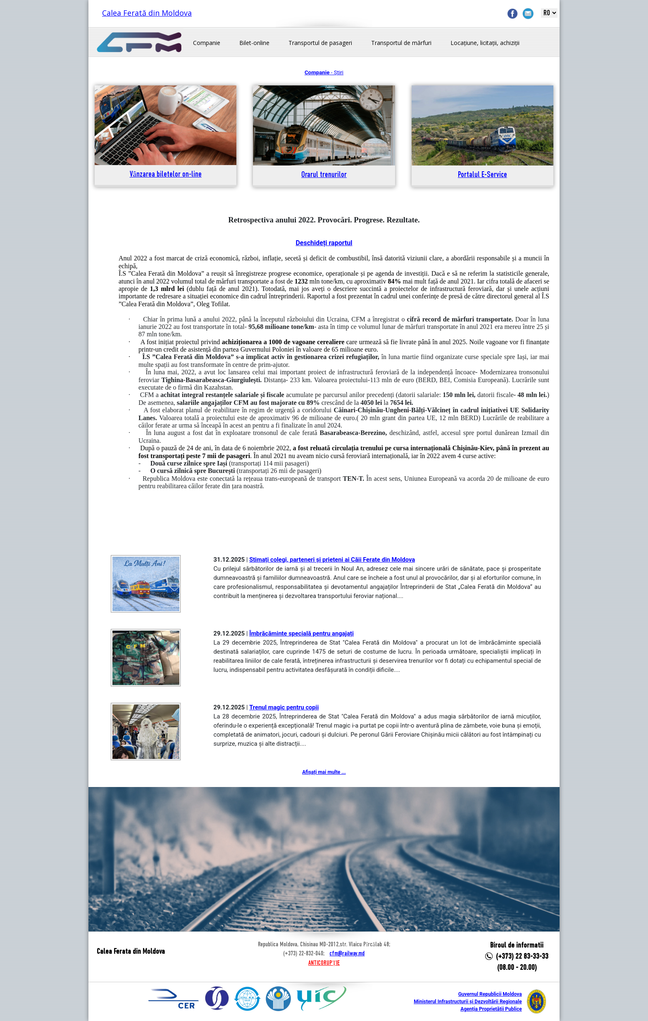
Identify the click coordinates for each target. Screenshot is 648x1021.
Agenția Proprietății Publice (491, 1009)
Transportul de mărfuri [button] (401, 43)
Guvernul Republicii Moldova (490, 994)
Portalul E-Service (482, 175)
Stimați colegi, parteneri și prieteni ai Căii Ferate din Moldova (332, 559)
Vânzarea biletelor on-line (166, 174)
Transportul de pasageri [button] (320, 43)
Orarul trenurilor (324, 175)
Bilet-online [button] (254, 43)
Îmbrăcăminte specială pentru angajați (301, 633)
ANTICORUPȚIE (324, 963)
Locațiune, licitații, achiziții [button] (484, 43)
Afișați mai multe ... (323, 772)
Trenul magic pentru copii (284, 707)
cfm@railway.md (346, 954)
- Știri (324, 72)
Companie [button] (206, 43)
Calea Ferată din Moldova (147, 13)
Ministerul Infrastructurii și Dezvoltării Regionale (468, 1001)
